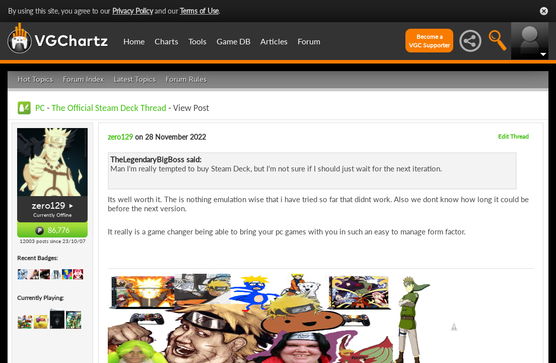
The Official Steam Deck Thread (109, 107)
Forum (309, 41)
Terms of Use (199, 11)
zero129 (48, 205)
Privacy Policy (132, 11)
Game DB (233, 41)
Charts (166, 41)
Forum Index (83, 79)
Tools (197, 41)
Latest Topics (135, 79)
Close (544, 11)
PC (40, 107)
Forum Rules (186, 79)
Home (134, 41)
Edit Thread (513, 136)
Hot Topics (35, 79)
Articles (274, 41)
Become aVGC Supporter (429, 41)
